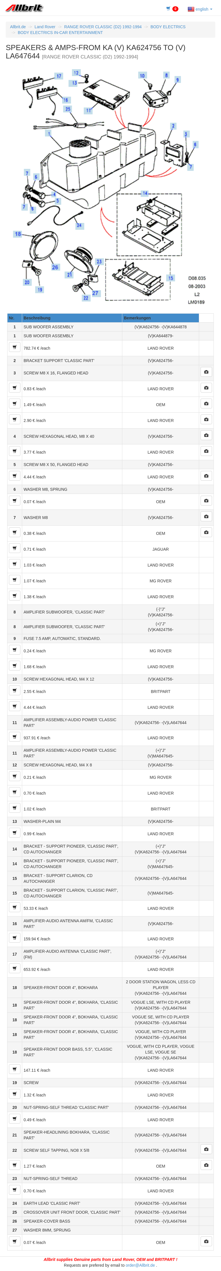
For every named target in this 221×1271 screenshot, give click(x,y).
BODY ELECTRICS (168, 26)
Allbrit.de (18, 26)
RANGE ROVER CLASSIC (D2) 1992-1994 (103, 26)
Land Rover (45, 26)
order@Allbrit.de (140, 1265)
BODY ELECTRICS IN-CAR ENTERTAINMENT (60, 32)
